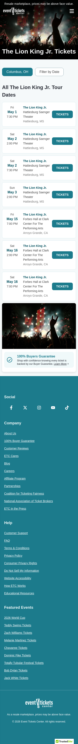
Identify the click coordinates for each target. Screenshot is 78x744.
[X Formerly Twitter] (25, 408)
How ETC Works (15, 585)
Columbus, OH (17, 72)
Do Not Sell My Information (21, 570)
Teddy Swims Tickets (17, 625)
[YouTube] (53, 408)
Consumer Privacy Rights (20, 563)
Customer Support (16, 533)
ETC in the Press (15, 508)
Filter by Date (49, 72)
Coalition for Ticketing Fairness (24, 493)
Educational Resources (19, 593)
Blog (7, 463)
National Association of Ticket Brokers (28, 501)
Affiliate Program (15, 478)
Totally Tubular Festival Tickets (24, 663)
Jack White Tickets (16, 678)
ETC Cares (11, 456)
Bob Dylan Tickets (15, 670)
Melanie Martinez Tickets (20, 640)
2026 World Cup (14, 617)
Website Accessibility (17, 578)
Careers (9, 471)
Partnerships (12, 486)
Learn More (61, 363)
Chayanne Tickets (15, 648)
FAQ (7, 540)
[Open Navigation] (72, 11)
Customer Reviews (16, 448)
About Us (10, 433)
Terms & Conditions (16, 548)
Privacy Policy (13, 555)
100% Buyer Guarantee (19, 441)
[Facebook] (11, 408)
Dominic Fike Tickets (17, 655)
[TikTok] (67, 408)
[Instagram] (39, 408)
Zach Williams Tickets (18, 632)
